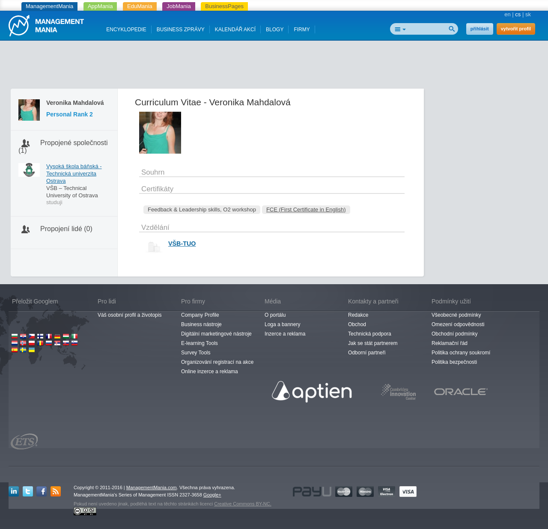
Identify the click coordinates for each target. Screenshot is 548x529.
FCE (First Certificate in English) (306, 209)
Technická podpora (369, 334)
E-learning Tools (199, 343)
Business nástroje (201, 324)
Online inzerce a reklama (209, 371)
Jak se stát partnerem (372, 343)
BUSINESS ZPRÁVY (181, 30)
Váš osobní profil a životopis (129, 315)
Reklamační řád (450, 343)
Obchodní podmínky (454, 334)
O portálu (275, 315)
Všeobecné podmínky (456, 315)
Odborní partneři (366, 353)
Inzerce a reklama (285, 334)
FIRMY (302, 30)
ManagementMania (49, 6)
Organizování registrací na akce (217, 362)
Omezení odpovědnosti (458, 324)
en (507, 14)
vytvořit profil (516, 28)
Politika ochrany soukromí (461, 353)
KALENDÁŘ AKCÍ (235, 30)
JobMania (179, 6)
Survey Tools (195, 353)
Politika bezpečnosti (454, 362)
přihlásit (480, 28)
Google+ (212, 494)
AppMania (100, 6)
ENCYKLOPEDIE (126, 30)
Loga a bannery (282, 324)
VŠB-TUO (182, 243)
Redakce (358, 315)
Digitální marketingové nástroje (216, 334)
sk (528, 14)
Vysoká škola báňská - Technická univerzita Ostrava (74, 173)
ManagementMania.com (151, 487)
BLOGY (274, 30)
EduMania (139, 6)
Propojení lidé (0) (66, 228)
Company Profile (200, 315)
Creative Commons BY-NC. (242, 503)
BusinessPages (224, 6)
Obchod (357, 324)
